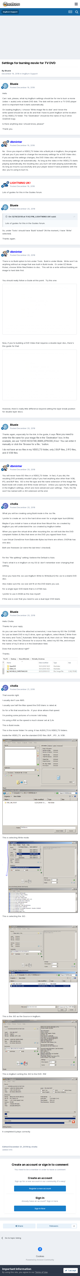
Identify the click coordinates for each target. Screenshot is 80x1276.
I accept (70, 1270)
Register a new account (40, 1188)
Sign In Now (40, 1208)
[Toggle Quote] (6, 216)
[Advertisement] (40, 38)
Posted (22, 87)
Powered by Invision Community (40, 1260)
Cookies (40, 1256)
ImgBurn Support (30, 73)
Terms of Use (41, 1272)
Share (19, 1226)
